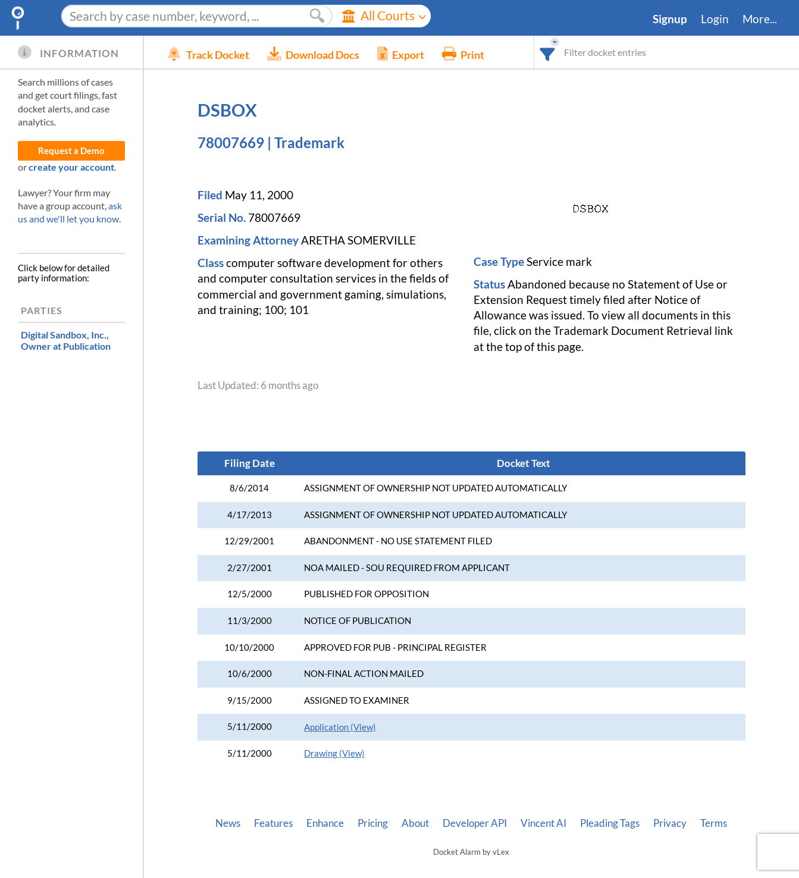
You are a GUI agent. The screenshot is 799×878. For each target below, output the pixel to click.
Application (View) (340, 727)
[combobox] (548, 52)
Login (715, 19)
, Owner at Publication (66, 340)
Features (273, 823)
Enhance (325, 823)
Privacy (670, 823)
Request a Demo (71, 151)
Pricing (373, 823)
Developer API (475, 823)
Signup (670, 19)
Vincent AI (543, 823)
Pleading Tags (610, 823)
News (227, 823)
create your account (71, 167)
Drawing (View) (334, 753)
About (415, 823)
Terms (713, 823)
